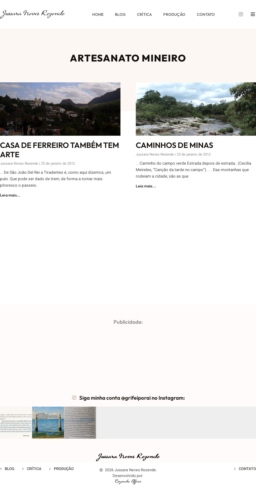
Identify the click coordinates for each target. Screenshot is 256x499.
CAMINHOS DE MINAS (174, 145)
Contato (206, 14)
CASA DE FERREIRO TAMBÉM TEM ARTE (59, 149)
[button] (16, 423)
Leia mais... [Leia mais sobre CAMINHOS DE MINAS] (146, 186)
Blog (120, 14)
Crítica (144, 14)
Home (97, 14)
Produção (174, 14)
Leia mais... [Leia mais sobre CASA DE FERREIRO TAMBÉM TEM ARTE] (10, 195)
